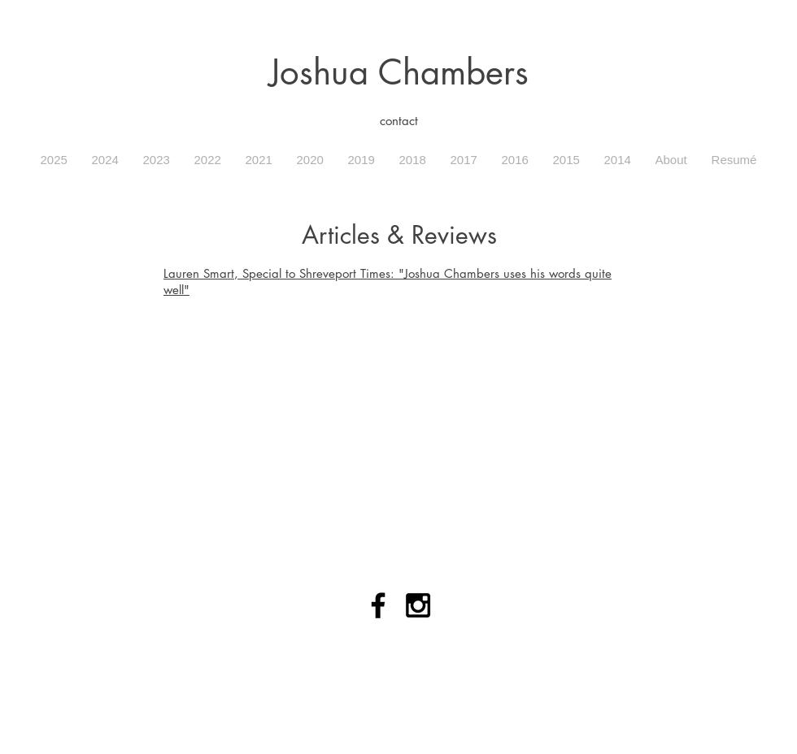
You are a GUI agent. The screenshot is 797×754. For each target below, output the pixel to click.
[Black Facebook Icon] (378, 605)
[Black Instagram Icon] (418, 605)
